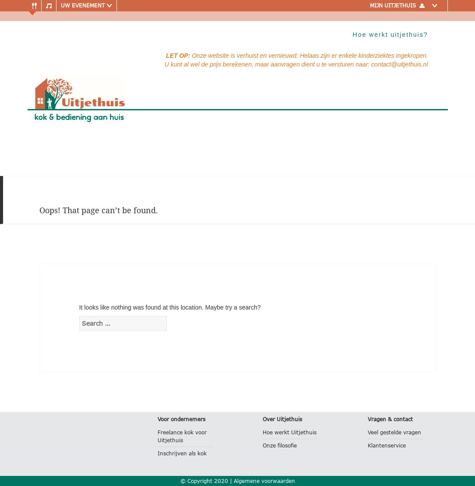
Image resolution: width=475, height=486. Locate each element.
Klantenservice (387, 445)
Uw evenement (86, 5)
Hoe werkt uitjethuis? (390, 34)
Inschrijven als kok (182, 453)
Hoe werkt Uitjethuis (290, 432)
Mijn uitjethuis (405, 5)
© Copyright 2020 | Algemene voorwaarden (237, 481)
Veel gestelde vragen (394, 432)
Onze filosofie (280, 445)
